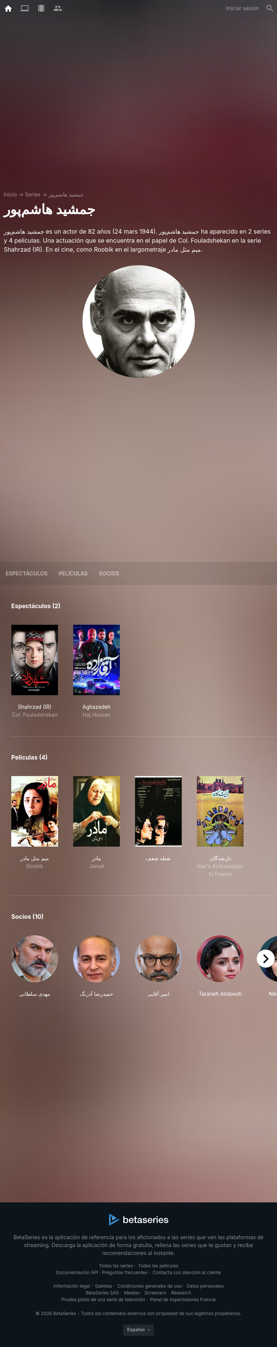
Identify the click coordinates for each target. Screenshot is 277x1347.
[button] (34, 966)
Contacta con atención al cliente (187, 1272)
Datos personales (205, 1286)
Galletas (103, 1286)
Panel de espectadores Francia (183, 1299)
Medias (131, 1293)
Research (181, 1293)
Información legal (71, 1286)
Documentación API (77, 1272)
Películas (73, 573)
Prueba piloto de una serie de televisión (103, 1299)
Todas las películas (158, 1265)
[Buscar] (270, 8)
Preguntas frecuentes (125, 1272)
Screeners (155, 1293)
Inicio (10, 194)
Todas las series (116, 1265)
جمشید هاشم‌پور (66, 194)
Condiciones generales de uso (149, 1286)
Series (32, 194)
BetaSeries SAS (102, 1293)
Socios (109, 573)
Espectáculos (27, 573)
